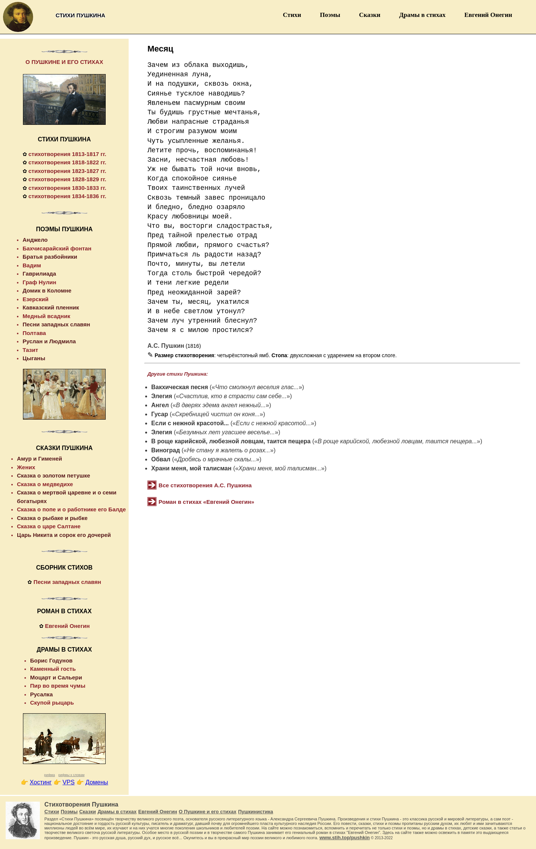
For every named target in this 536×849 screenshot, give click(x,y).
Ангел (160, 405)
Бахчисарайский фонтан (57, 248)
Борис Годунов (51, 660)
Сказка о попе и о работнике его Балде (71, 509)
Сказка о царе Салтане (48, 526)
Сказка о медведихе (45, 484)
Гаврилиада (39, 273)
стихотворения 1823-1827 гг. (67, 171)
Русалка (41, 694)
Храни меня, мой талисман (191, 468)
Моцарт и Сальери (56, 677)
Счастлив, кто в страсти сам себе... (233, 396)
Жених (26, 467)
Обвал (160, 459)
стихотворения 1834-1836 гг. (67, 196)
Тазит (30, 350)
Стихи (292, 14)
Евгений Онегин (488, 14)
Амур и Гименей (39, 458)
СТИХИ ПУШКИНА (64, 139)
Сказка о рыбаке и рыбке (52, 518)
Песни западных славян (56, 324)
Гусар (159, 414)
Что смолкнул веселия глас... (257, 387)
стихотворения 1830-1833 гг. (67, 188)
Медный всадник (46, 316)
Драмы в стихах (422, 14)
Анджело (35, 240)
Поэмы (330, 14)
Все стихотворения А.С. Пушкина (205, 485)
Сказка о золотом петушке (53, 475)
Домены (96, 782)
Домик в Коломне (47, 290)
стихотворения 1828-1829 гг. (67, 179)
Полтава (34, 333)
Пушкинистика (255, 811)
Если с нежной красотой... (190, 423)
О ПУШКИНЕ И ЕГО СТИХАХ (64, 62)
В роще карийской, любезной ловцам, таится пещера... (397, 441)
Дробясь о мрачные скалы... (217, 459)
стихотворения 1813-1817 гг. (67, 154)
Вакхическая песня (179, 387)
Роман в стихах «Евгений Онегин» (206, 502)
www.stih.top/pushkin (344, 837)
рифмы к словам (71, 775)
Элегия (161, 396)
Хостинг (41, 782)
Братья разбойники (50, 256)
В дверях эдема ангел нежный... (221, 405)
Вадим (32, 265)
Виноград (165, 450)
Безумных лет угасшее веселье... (227, 432)
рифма (49, 775)
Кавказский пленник (51, 307)
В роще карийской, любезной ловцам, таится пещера (231, 441)
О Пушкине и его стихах (207, 811)
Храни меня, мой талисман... (279, 468)
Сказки (370, 14)
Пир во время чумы (57, 685)
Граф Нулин (39, 282)
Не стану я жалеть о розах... (228, 450)
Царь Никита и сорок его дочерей (64, 535)
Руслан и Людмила (49, 341)
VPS (68, 782)
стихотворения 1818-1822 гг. (67, 162)
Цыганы (34, 358)
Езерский (36, 299)
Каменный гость (53, 669)
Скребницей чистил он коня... (217, 414)
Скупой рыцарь (52, 702)
